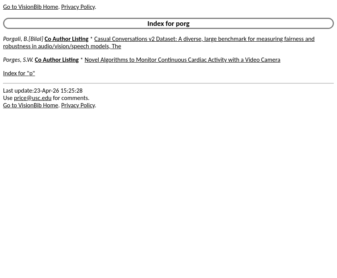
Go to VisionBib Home (30, 6)
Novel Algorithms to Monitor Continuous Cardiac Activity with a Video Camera (183, 59)
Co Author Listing (66, 38)
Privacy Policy (77, 6)
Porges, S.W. (18, 59)
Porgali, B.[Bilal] (23, 38)
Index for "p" (19, 73)
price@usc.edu (32, 98)
